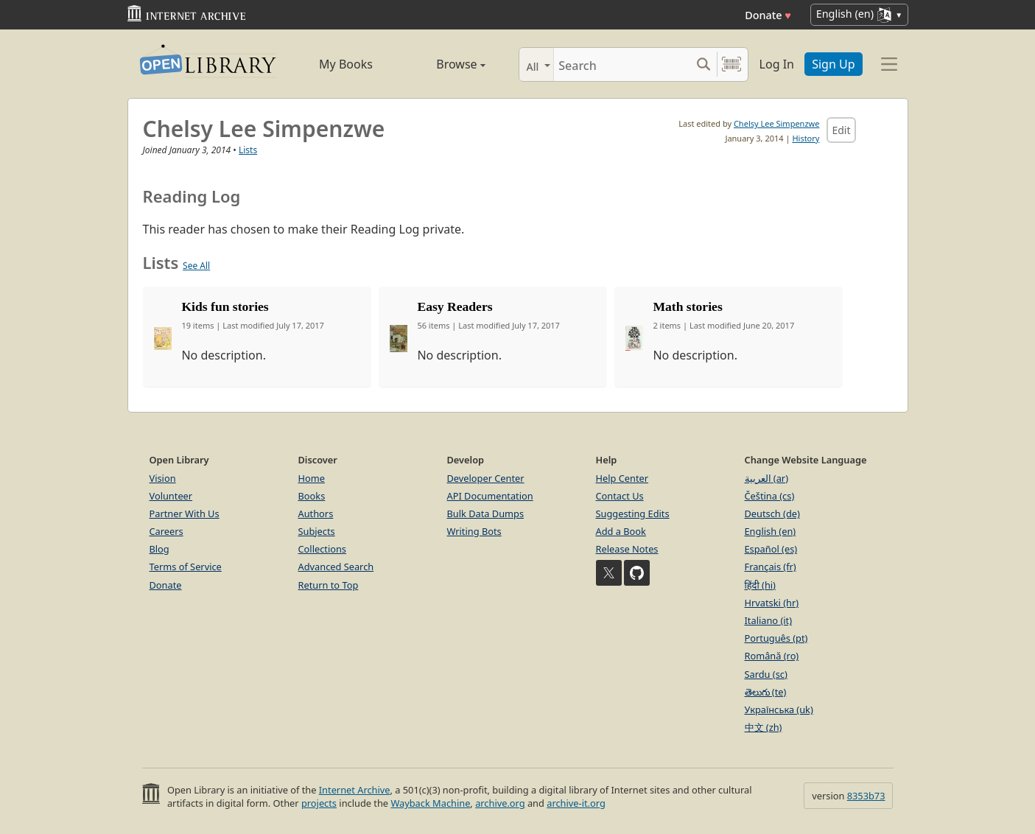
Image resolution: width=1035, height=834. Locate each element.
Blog (159, 549)
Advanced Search (336, 566)
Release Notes (627, 549)
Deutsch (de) (772, 513)
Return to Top (328, 585)
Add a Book (621, 531)
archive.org (499, 803)
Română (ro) (772, 655)
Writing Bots (474, 531)
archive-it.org (576, 803)
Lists (248, 150)
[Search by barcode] (731, 64)
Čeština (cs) (770, 495)
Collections (322, 549)
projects (319, 803)
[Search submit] (704, 64)
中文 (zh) (763, 727)
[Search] (622, 64)
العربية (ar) (766, 478)
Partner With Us (185, 513)
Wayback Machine (430, 803)
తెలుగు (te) (766, 691)
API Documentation (490, 495)
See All (196, 265)
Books (312, 495)
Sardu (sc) (766, 674)
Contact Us (620, 495)
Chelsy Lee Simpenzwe (777, 123)
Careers (166, 531)
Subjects (316, 531)
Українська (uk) (779, 709)
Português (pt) (776, 638)
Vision (163, 478)
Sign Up (833, 64)
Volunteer (171, 495)
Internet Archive (354, 789)
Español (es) (771, 549)
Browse (444, 64)
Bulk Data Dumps (485, 513)
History (805, 138)
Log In (776, 64)
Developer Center (485, 478)
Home (311, 478)
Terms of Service (186, 566)
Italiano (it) (769, 620)
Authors (316, 513)
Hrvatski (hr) (772, 602)
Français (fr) (770, 566)
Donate (768, 15)
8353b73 (866, 795)
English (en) (770, 531)
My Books (346, 64)
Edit (841, 130)
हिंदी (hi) (760, 585)
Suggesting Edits (633, 513)
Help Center (622, 478)
